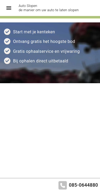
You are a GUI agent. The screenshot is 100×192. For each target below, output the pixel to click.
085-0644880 (83, 185)
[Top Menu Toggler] (7, 8)
